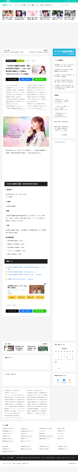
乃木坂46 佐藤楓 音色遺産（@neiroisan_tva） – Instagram (25, 274)
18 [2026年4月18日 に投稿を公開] (69, 259)
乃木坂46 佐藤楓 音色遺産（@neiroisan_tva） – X (22, 272)
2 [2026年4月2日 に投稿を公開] (64, 254)
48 (4, 1)
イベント (37, 5)
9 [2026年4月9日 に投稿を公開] (64, 257)
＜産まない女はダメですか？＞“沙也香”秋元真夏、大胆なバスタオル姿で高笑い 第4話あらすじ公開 (37, 99)
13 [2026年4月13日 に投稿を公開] (55, 259)
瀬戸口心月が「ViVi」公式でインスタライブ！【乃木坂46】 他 (37, 90)
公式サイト (24, 290)
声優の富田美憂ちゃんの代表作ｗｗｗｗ (15, 101)
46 (8, 1)
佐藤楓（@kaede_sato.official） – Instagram (20, 279)
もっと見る (64, 134)
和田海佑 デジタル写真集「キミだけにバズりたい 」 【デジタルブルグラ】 (15, 458)
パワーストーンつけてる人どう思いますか (14, 442)
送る (41, 79)
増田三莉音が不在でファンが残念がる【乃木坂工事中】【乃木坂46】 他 (37, 92)
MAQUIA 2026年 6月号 (68, 187)
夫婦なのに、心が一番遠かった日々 (35, 438)
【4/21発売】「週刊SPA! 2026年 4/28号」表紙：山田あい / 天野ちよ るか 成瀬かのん (64, 81)
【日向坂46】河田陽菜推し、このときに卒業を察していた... (38, 456)
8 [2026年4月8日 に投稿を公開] (61, 257)
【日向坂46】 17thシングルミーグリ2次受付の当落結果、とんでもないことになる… (16, 92)
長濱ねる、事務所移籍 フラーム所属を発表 (36, 458)
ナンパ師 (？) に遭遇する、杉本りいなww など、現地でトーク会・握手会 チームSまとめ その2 (37, 106)
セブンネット (21, 297)
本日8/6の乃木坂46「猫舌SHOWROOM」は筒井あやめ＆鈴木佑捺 (38, 444)
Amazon (12, 297)
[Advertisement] (39, 35)
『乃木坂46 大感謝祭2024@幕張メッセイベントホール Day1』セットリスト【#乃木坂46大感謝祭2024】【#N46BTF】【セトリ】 (16, 108)
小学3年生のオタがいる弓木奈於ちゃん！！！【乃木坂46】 (16, 94)
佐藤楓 (33, 60)
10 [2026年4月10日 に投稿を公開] (67, 257)
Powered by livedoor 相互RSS (42, 462)
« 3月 (59, 268)
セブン (71, 151)
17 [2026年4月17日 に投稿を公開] (67, 259)
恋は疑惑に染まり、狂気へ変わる (12, 438)
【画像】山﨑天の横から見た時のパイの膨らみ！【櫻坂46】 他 (37, 87)
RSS (70, 282)
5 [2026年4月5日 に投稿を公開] (72, 254)
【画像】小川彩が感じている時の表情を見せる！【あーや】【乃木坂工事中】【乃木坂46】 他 (37, 96)
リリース (29, 5)
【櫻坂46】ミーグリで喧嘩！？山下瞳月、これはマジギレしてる (38, 460)
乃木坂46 (27, 60)
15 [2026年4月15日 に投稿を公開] (61, 259)
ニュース (16, 5)
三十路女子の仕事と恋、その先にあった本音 (37, 85)
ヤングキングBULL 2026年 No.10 (34, 108)
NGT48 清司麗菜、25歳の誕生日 (11, 463)
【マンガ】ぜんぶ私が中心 (12, 85)
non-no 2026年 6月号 (32, 101)
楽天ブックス (30, 297)
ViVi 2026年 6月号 (67, 196)
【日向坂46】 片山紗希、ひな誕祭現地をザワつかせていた (16, 90)
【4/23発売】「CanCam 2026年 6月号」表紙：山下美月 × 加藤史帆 (64, 75)
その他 (41, 5)
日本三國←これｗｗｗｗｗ (12, 103)
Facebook (64, 282)
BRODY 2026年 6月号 (67, 202)
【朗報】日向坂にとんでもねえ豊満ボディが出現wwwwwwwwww (15, 451)
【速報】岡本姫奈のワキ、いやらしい (14, 106)
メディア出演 (22, 5)
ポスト (13, 79)
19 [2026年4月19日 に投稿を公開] (72, 259)
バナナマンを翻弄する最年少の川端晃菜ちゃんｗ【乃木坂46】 (15, 454)
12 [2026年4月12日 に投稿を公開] (72, 257)
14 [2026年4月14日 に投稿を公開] (58, 259)
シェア (27, 79)
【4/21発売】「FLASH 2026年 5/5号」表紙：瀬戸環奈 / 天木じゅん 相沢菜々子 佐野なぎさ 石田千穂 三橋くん (64, 87)
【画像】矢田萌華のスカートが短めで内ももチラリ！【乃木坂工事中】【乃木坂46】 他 (37, 94)
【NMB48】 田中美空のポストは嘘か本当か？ (16, 99)
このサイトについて (71, 1)
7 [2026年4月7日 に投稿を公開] (58, 257)
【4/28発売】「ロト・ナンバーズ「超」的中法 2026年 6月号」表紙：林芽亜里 (16, 87)
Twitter (9, 291)
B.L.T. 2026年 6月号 (67, 216)
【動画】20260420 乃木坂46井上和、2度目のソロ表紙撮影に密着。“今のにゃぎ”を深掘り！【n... (38, 454)
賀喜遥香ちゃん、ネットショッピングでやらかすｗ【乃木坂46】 (15, 456)
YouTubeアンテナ (48, 5)
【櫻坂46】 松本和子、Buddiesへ (13, 96)
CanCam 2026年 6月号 (68, 207)
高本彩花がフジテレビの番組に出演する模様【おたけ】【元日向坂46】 (37, 103)
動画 (33, 5)
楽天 (71, 228)
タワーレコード (40, 297)
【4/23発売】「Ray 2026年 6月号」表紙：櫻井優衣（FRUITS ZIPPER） (64, 70)
